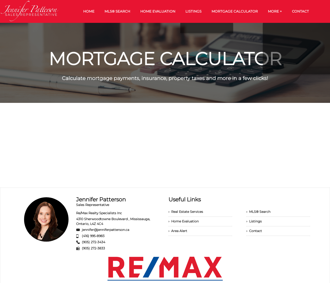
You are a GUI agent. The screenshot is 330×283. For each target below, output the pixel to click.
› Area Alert (177, 231)
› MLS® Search (258, 212)
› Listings (254, 221)
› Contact (254, 231)
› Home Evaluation (183, 221)
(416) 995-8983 (93, 236)
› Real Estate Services (185, 212)
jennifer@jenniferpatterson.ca (105, 230)
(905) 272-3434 (93, 242)
